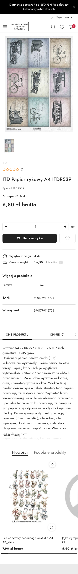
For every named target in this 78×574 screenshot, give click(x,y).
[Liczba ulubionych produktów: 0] (62, 27)
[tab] (39, 333)
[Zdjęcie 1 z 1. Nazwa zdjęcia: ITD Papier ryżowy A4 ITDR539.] (9, 146)
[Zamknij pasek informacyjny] (74, 7)
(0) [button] (22, 169)
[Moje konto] (62, 17)
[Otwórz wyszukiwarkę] (53, 27)
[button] (13, 169)
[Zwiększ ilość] (65, 227)
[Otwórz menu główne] (4, 26)
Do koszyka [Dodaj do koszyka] (29, 238)
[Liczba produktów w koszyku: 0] (70, 27)
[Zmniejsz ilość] (6, 227)
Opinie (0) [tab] (57, 335)
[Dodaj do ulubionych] (67, 238)
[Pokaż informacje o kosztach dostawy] (61, 262)
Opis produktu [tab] (17, 335)
